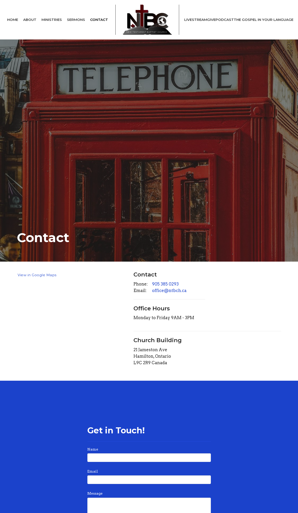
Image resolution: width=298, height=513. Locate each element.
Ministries (51, 19)
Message (95, 493)
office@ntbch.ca (169, 290)
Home (12, 19)
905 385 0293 (165, 284)
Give (211, 19)
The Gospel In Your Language (263, 19)
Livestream (195, 19)
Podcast (225, 19)
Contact (99, 19)
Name (92, 449)
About (29, 19)
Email (92, 471)
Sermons (76, 19)
